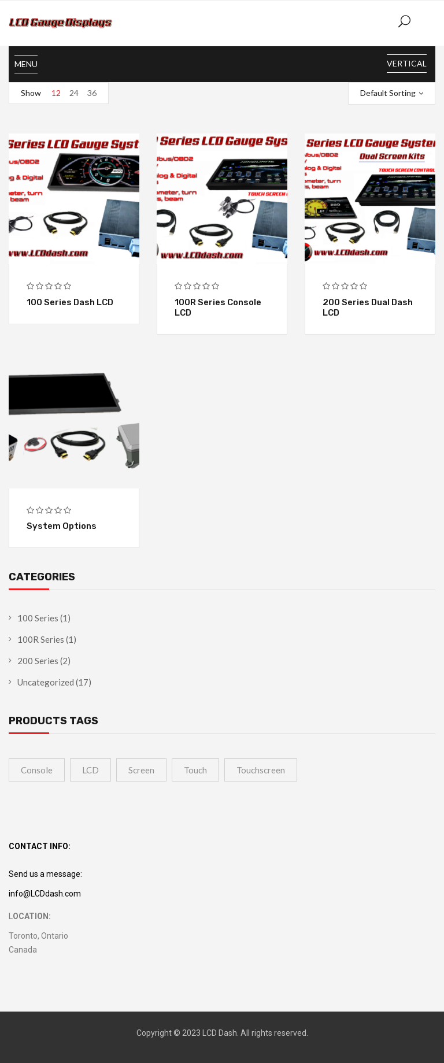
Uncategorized (45, 682)
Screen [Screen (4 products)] (141, 770)
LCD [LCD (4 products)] (90, 770)
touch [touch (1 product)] (195, 770)
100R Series (40, 639)
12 (56, 93)
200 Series (37, 660)
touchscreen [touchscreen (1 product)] (260, 770)
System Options (62, 526)
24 (74, 93)
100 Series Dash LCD (70, 302)
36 (92, 93)
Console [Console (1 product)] (37, 770)
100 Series (37, 618)
